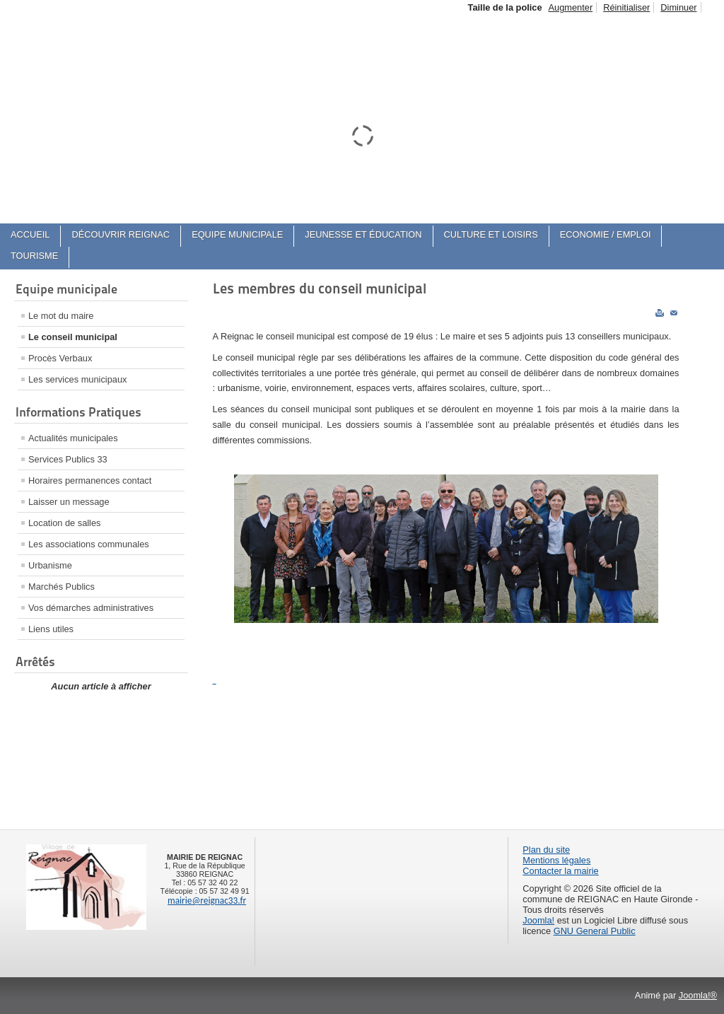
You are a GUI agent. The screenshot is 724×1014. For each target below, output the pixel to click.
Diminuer (678, 7)
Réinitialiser (626, 7)
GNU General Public (595, 931)
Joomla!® (698, 995)
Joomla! (538, 920)
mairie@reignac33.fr (207, 900)
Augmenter (571, 7)
